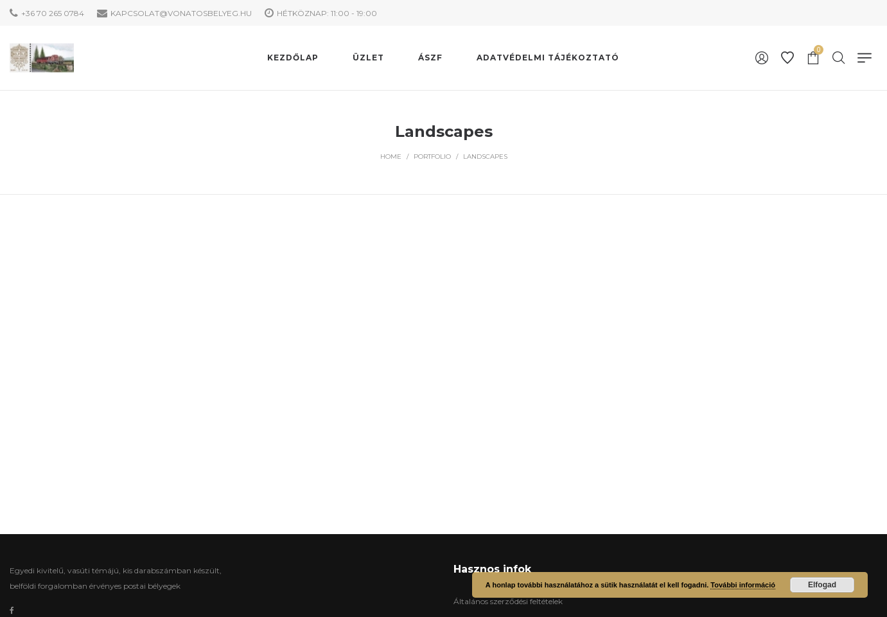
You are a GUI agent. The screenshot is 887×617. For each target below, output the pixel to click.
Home (390, 156)
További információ (742, 585)
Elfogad (822, 584)
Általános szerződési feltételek (508, 601)
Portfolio (432, 156)
